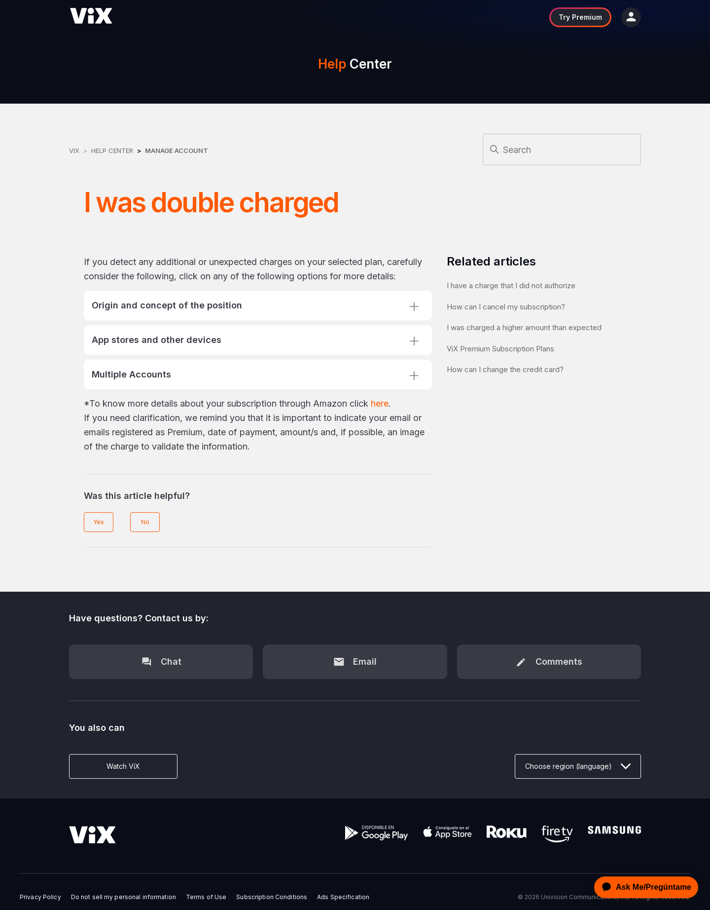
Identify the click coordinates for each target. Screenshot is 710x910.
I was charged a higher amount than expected (524, 327)
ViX (74, 150)
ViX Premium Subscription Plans (500, 348)
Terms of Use (206, 897)
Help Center (112, 150)
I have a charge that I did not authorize (511, 285)
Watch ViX (123, 766)
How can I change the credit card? (505, 369)
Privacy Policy (40, 897)
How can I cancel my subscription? (506, 306)
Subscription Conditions (271, 897)
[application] (643, 887)
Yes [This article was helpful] (98, 522)
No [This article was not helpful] (145, 522)
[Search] (562, 149)
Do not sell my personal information (123, 897)
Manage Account (176, 150)
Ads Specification (343, 897)
